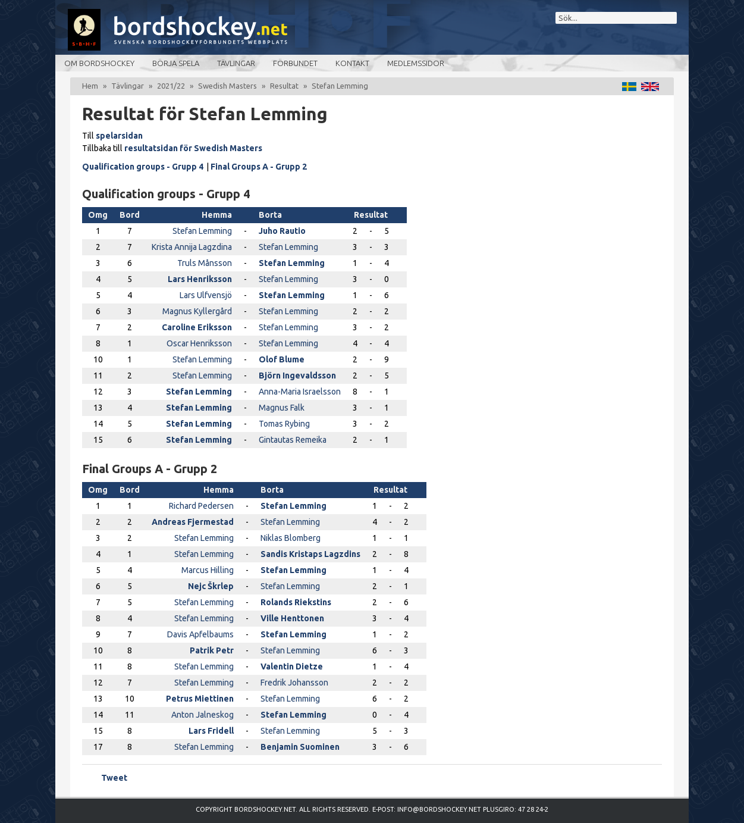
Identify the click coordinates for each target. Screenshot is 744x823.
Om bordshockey (99, 63)
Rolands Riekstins (295, 602)
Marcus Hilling (207, 570)
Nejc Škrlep (211, 586)
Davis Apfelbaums (200, 634)
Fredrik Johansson (294, 682)
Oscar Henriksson (199, 343)
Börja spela (175, 63)
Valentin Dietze (291, 666)
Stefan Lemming (202, 231)
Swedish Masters (227, 86)
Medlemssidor (415, 63)
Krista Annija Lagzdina (192, 247)
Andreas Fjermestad (193, 522)
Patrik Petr (212, 650)
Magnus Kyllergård (197, 311)
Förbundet (295, 63)
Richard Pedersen (201, 506)
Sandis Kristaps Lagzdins (310, 554)
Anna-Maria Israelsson (300, 391)
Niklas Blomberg (290, 538)
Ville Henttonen (292, 618)
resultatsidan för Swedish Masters (193, 148)
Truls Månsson (204, 263)
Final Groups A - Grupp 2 (259, 166)
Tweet (114, 778)
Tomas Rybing (284, 423)
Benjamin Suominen (300, 747)
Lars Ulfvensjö (206, 295)
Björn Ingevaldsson (297, 375)
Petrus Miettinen (200, 698)
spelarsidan (119, 135)
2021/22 (171, 86)
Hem (90, 86)
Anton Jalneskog (202, 714)
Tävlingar (236, 63)
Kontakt (352, 63)
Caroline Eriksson (197, 327)
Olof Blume (281, 359)
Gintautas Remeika (293, 440)
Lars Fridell (211, 731)
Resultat (284, 86)
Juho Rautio (282, 231)
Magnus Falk (281, 407)
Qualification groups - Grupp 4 (142, 166)
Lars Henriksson (200, 279)
